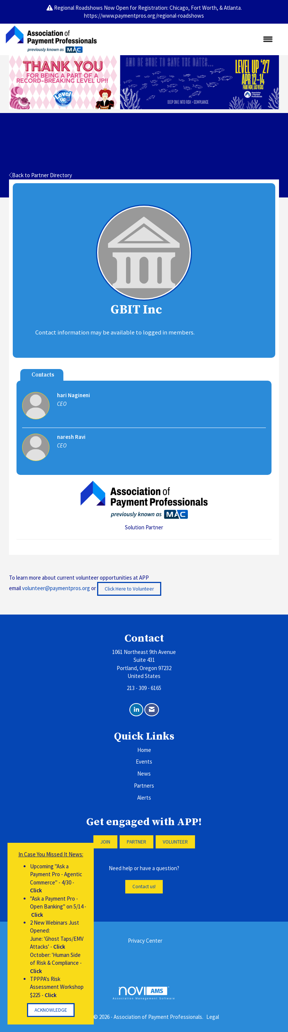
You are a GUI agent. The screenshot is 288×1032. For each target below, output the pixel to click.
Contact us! (144, 886)
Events (144, 761)
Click (36, 890)
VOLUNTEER (175, 842)
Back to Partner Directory (40, 175)
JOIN (105, 842)
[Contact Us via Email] (151, 709)
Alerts (144, 797)
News (144, 773)
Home (144, 749)
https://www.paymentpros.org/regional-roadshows (144, 15)
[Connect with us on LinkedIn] (136, 709)
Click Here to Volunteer (129, 589)
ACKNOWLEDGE (50, 1010)
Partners (144, 785)
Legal (212, 1016)
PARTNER (136, 842)
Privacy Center (145, 940)
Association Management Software (143, 993)
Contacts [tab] (43, 374)
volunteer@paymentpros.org (56, 588)
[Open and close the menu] (188, 39)
